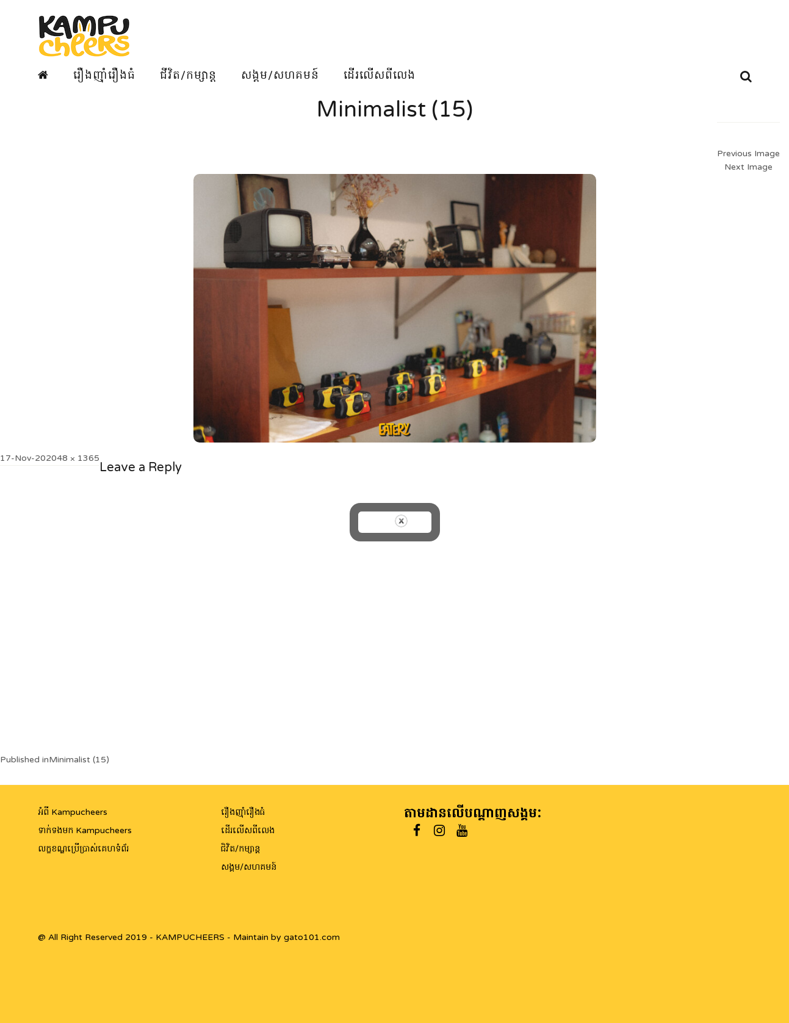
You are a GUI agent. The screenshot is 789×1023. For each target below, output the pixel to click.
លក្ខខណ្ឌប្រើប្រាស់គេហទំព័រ (83, 849)
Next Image (748, 167)
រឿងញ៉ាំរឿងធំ (104, 75)
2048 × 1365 (72, 458)
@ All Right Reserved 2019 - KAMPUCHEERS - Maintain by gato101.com (189, 937)
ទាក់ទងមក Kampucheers (85, 830)
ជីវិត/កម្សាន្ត (188, 75)
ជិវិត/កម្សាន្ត (240, 849)
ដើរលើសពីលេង (380, 75)
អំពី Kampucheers (72, 812)
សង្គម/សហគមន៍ (280, 75)
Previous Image (748, 153)
